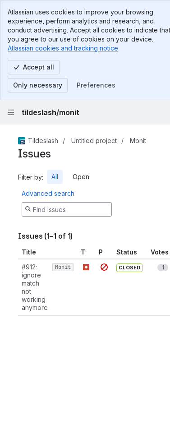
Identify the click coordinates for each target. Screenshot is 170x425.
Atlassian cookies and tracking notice (63, 48)
